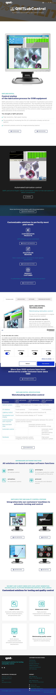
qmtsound (38, 479)
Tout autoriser (45, 363)
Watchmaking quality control (41, 636)
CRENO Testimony (33, 665)
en (53, 2)
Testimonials (32, 660)
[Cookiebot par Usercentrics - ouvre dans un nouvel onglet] (48, 330)
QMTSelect (44, 537)
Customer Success (28, 379)
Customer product (28, 283)
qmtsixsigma (39, 469)
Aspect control (14, 609)
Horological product (6, 682)
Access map (32, 685)
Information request (34, 686)
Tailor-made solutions (28, 264)
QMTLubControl (17, 537)
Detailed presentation (28, 211)
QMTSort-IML (45, 569)
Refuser (28, 363)
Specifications (41, 131)
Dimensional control (41, 609)
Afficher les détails (46, 359)
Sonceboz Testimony (34, 663)
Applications (21, 299)
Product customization (28, 243)
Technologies (15, 131)
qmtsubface (11, 479)
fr (48, 2)
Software (31, 299)
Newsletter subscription (36, 688)
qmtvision (11, 469)
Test (14, 636)
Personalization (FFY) (44, 299)
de (50, 2)
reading (28, 196)
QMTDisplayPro (17, 569)
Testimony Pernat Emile (35, 667)
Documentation (28, 447)
